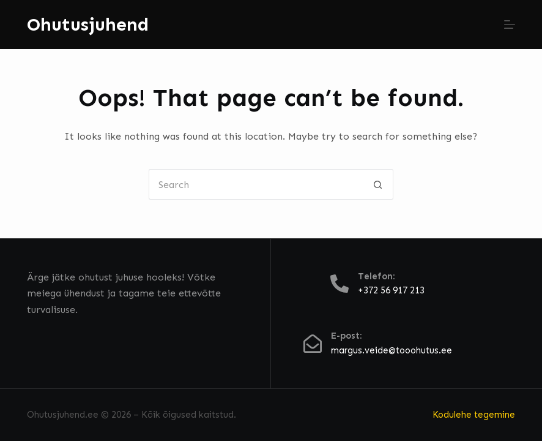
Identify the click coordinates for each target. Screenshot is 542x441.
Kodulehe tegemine (473, 414)
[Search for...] (256, 184)
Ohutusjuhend (88, 24)
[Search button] (378, 184)
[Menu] (509, 24)
